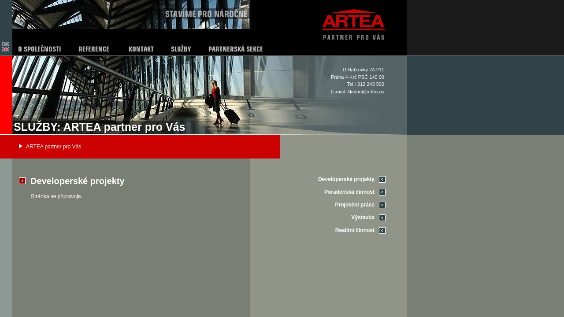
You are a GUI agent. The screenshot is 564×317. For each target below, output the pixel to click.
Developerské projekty (346, 179)
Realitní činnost (355, 230)
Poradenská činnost (349, 192)
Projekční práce (355, 205)
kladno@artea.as (366, 91)
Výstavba (363, 217)
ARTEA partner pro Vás (53, 147)
